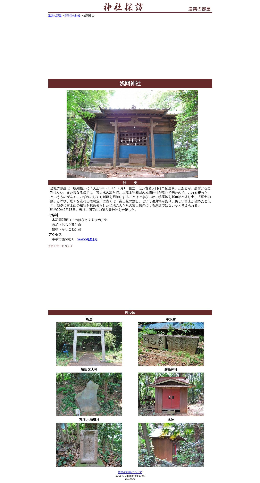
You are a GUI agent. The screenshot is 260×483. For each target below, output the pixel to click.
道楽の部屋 (54, 15)
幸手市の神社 (72, 15)
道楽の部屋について (130, 472)
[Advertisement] (130, 48)
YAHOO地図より (87, 239)
